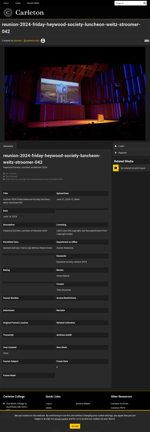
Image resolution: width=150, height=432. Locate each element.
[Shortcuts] (147, 40)
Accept (75, 426)
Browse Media (33, 3)
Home (17, 3)
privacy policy (61, 418)
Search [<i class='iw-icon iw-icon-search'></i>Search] (145, 3)
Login (119, 145)
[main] (75, 205)
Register (121, 152)
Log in (6, 3)
